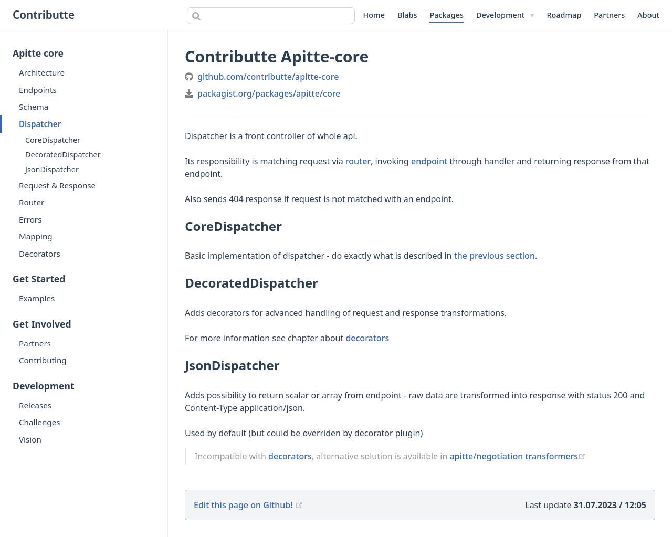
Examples (37, 298)
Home (374, 15)
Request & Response (57, 185)
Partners (609, 15)
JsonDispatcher (52, 169)
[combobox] (271, 15)
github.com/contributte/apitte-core (268, 76)
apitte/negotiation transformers (517, 456)
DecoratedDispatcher (63, 155)
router (358, 161)
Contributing (43, 360)
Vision (30, 439)
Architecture (42, 72)
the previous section (494, 255)
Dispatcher (40, 124)
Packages (446, 15)
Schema (33, 106)
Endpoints (38, 90)
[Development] (505, 15)
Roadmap (564, 15)
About (648, 15)
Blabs (407, 15)
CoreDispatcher (52, 140)
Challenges (39, 422)
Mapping (35, 236)
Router (31, 202)
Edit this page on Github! (243, 505)
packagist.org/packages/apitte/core (268, 93)
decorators (367, 338)
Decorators (39, 253)
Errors (30, 219)
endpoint (429, 161)
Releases (35, 405)
